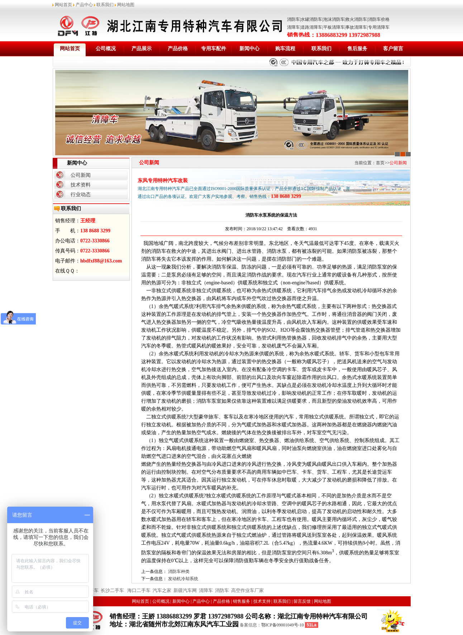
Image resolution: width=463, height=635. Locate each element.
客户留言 (393, 48)
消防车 (293, 19)
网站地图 (125, 4)
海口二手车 (138, 590)
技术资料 (81, 185)
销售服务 (241, 601)
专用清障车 (379, 27)
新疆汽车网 (185, 590)
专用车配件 (213, 48)
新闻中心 (249, 48)
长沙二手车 (112, 590)
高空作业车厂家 (247, 590)
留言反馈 (302, 601)
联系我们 (105, 4)
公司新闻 (81, 175)
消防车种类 (179, 571)
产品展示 (142, 48)
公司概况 (106, 48)
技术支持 (262, 601)
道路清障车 (311, 27)
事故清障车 (356, 27)
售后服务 (357, 48)
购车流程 (285, 48)
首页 (380, 162)
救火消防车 (356, 19)
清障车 (293, 27)
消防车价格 (379, 19)
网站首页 (63, 4)
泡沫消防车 (334, 19)
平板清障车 (334, 27)
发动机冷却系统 (183, 578)
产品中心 (84, 4)
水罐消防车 (311, 19)
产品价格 (178, 48)
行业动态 (81, 194)
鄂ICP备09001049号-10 (282, 624)
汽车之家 (162, 590)
